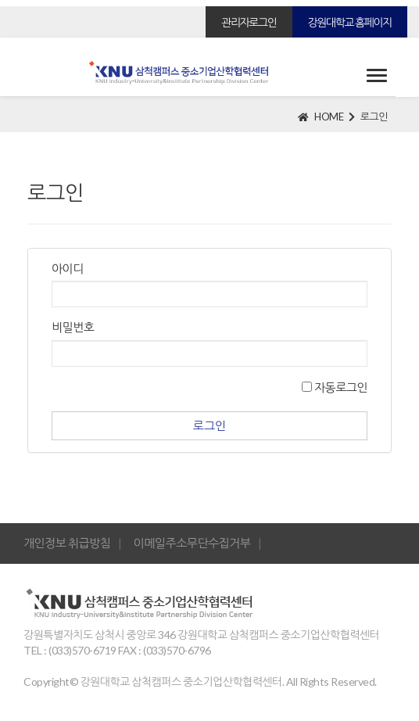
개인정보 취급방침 (66, 543)
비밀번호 (73, 327)
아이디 (68, 268)
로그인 (374, 116)
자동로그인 (334, 387)
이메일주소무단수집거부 (192, 543)
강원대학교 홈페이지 (350, 22)
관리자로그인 (249, 22)
